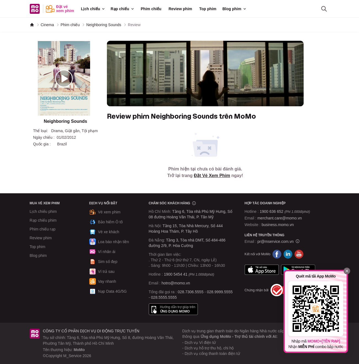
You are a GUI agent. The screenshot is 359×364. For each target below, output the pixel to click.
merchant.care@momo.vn (279, 218)
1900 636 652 (285, 211)
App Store (262, 269)
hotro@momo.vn (175, 283)
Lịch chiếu (93, 9)
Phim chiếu (151, 9)
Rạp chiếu (122, 9)
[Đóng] (347, 271)
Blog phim (234, 9)
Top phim (207, 9)
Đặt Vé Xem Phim (212, 175)
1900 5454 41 (176, 274)
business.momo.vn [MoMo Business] (278, 224)
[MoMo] (32, 25)
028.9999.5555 (220, 292)
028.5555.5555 (164, 297)
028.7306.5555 (190, 292)
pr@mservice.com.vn (275, 241)
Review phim (180, 9)
